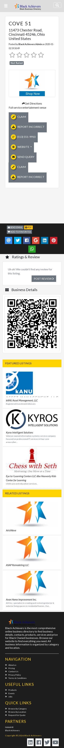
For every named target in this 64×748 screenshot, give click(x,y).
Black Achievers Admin (30, 44)
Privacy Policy (13, 675)
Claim (18, 116)
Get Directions (32, 103)
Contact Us (11, 671)
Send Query (22, 157)
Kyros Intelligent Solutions (19, 432)
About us (10, 665)
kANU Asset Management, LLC (22, 400)
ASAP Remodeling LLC (17, 565)
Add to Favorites (19, 231)
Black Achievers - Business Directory (28, 8)
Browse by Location (15, 712)
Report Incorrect (28, 126)
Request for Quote (15, 715)
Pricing (10, 668)
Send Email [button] (15, 227)
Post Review (44, 278)
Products (11, 690)
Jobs (8, 696)
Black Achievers (12, 730)
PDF (28, 227)
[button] (6, 6)
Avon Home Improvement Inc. (21, 599)
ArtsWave (11, 530)
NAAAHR (9, 727)
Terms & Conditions (16, 678)
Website (20, 147)
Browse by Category (16, 708)
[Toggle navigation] (57, 5)
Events (10, 693)
